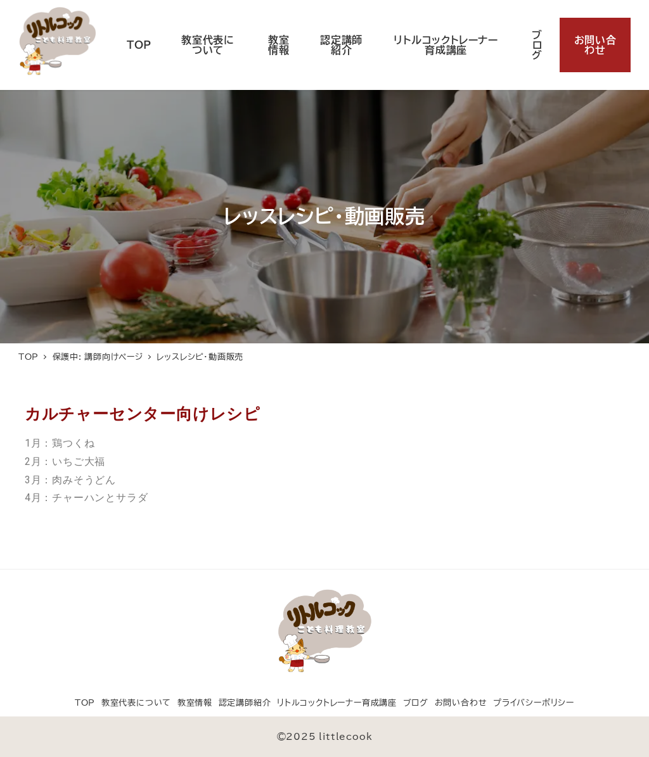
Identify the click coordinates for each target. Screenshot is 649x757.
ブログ (415, 703)
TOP (85, 703)
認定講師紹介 (245, 703)
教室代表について (136, 703)
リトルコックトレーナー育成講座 (337, 703)
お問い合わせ (461, 703)
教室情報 (194, 703)
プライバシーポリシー (533, 703)
